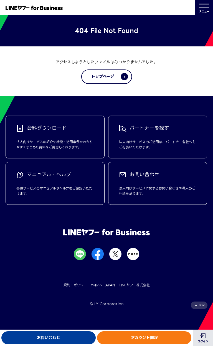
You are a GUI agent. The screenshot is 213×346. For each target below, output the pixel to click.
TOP (201, 305)
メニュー (204, 7)
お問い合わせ (48, 338)
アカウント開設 (144, 338)
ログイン (202, 341)
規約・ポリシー (75, 285)
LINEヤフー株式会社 (134, 285)
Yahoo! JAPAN (103, 285)
